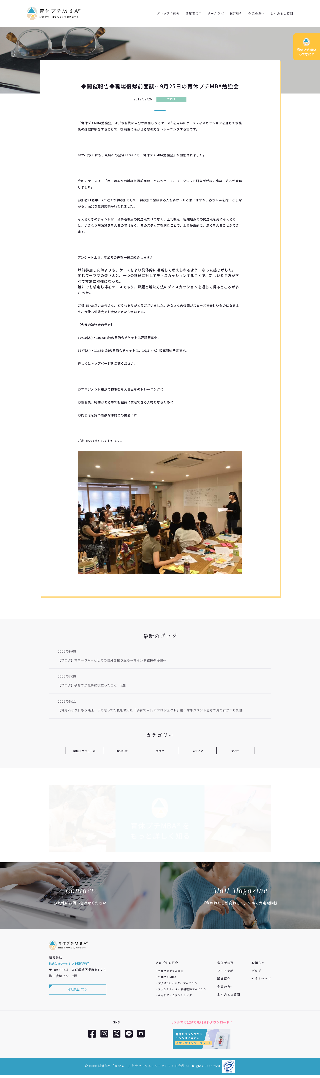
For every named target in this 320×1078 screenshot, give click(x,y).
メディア (197, 750)
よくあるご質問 (281, 13)
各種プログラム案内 (170, 971)
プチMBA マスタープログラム (177, 983)
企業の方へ (256, 13)
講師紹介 (236, 13)
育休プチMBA (167, 977)
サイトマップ (261, 978)
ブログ (171, 99)
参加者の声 (193, 13)
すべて (235, 750)
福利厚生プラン (76, 995)
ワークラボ (215, 13)
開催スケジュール (84, 750)
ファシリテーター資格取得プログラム (182, 989)
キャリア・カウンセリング (175, 995)
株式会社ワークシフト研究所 (72, 969)
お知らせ (122, 750)
